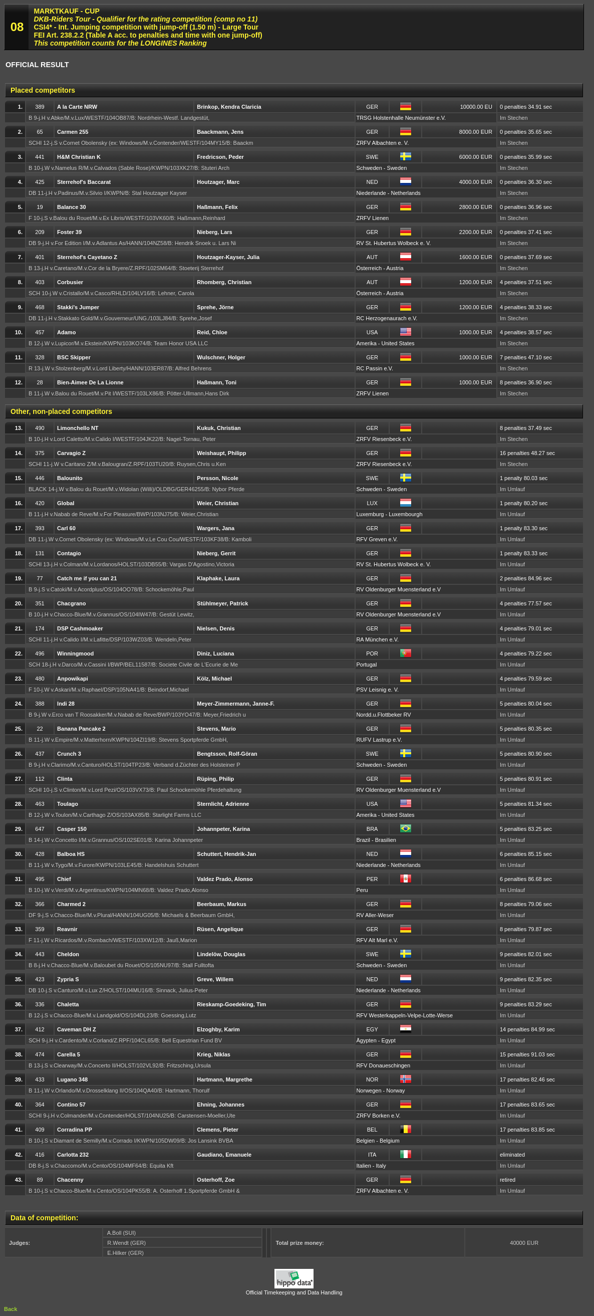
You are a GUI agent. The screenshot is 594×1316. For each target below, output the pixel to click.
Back (10, 1309)
